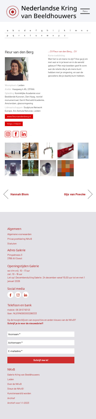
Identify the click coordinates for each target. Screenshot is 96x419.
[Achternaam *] (40, 342)
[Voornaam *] (40, 334)
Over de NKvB (14, 383)
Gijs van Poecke (75, 194)
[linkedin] (25, 294)
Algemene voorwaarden (19, 234)
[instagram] (18, 294)
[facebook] (10, 294)
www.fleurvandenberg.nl (19, 116)
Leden (10, 379)
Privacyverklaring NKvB (19, 238)
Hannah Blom (19, 194)
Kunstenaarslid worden (19, 393)
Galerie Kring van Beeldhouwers (23, 374)
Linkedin (24, 134)
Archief (11, 398)
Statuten (12, 243)
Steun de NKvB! (15, 388)
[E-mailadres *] (40, 351)
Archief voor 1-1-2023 (18, 402)
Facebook (16, 134)
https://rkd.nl (14, 123)
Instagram (9, 134)
